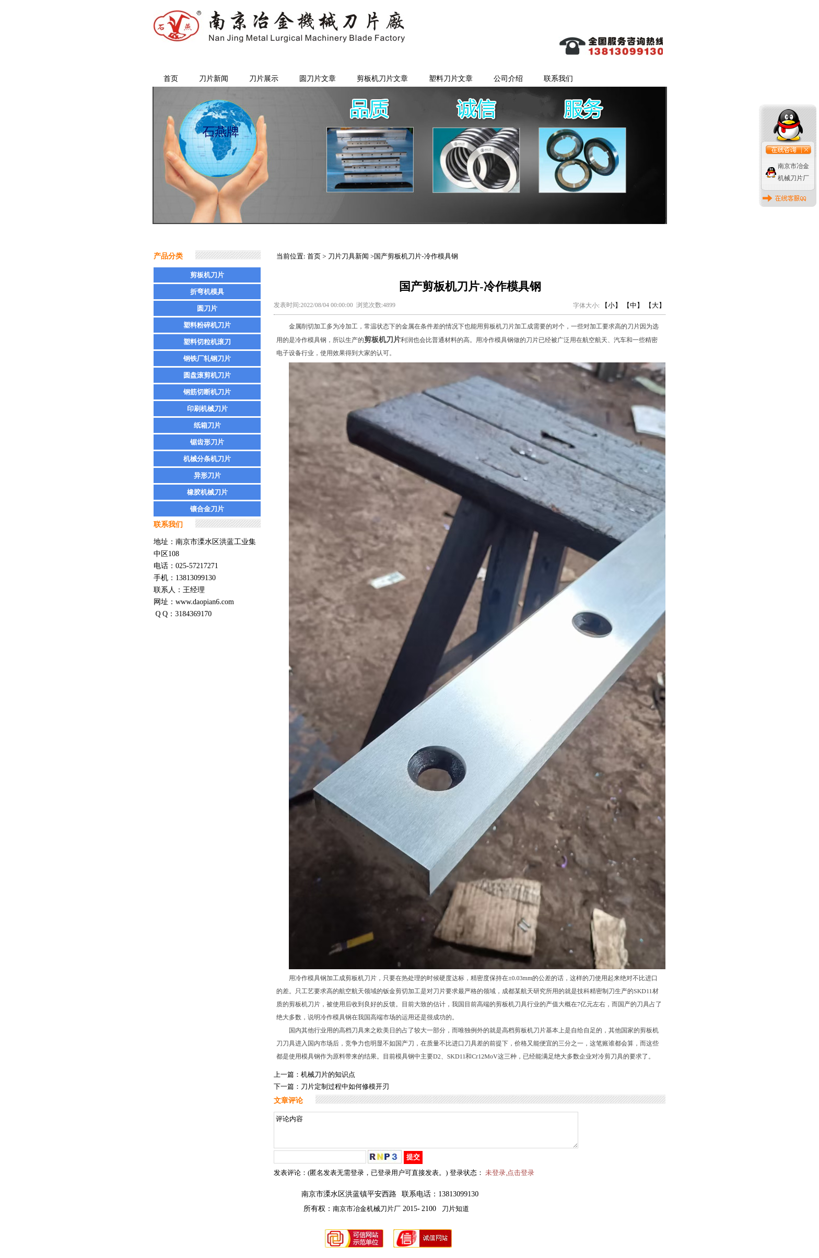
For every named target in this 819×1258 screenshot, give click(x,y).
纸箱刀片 (207, 425)
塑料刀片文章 (451, 79)
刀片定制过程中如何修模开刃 (345, 1086)
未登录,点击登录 (509, 1179)
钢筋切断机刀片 (207, 392)
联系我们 (558, 79)
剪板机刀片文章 (382, 79)
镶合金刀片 (207, 509)
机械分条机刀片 (207, 459)
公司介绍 (508, 79)
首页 (170, 79)
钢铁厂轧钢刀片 (207, 358)
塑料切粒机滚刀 (207, 342)
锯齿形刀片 (207, 442)
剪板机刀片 (207, 275)
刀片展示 (263, 79)
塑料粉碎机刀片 (207, 325)
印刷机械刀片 (207, 409)
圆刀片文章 (317, 79)
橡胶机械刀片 (207, 492)
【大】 (655, 305)
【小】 (611, 305)
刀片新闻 (213, 79)
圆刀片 (207, 308)
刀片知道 (455, 1215)
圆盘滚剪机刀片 (207, 375)
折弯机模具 (207, 292)
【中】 (633, 305)
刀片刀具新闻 (348, 256)
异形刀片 (207, 475)
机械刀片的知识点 (328, 1074)
